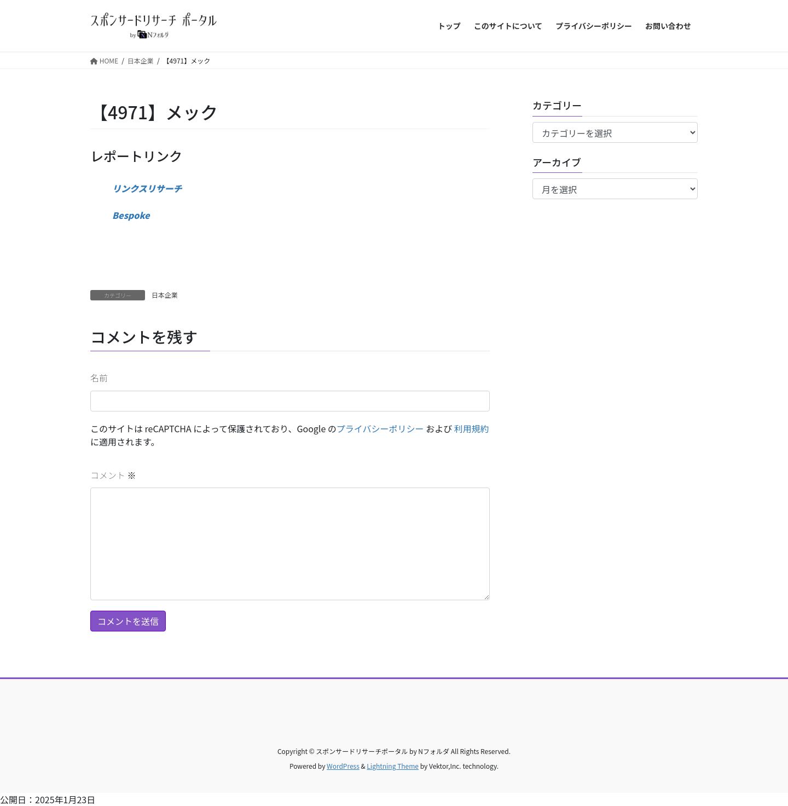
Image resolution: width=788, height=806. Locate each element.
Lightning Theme (393, 765)
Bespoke (131, 215)
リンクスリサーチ (147, 188)
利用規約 (471, 428)
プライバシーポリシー (380, 428)
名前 (99, 377)
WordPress (343, 765)
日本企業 (165, 294)
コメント (113, 475)
